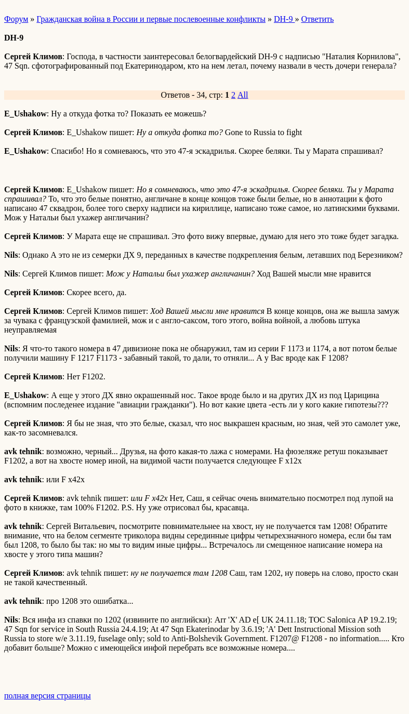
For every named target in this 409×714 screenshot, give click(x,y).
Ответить (317, 19)
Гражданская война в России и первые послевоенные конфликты (151, 19)
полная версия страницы (47, 695)
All (243, 94)
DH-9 (284, 19)
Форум (16, 19)
